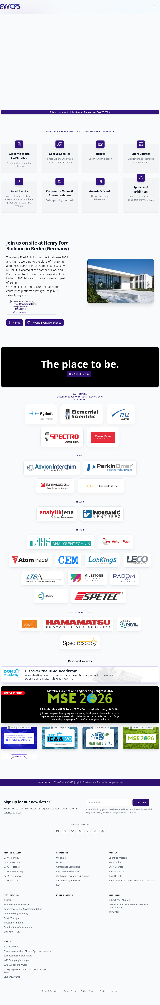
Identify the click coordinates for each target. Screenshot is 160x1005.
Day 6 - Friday (11, 880)
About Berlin (79, 374)
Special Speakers (117, 871)
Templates (114, 911)
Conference (62, 853)
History (60, 862)
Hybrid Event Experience (44, 322)
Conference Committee (68, 866)
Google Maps (19, 312)
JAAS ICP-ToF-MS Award (16, 964)
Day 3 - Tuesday (12, 866)
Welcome (61, 857)
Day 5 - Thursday (12, 875)
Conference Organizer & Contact (73, 875)
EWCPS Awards (11, 946)
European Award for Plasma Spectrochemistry (27, 951)
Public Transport (12, 918)
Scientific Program (118, 857)
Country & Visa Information (18, 927)
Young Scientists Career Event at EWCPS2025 (131, 880)
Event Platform (64, 895)
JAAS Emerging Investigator (18, 960)
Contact (103, 991)
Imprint (115, 991)
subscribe (141, 802)
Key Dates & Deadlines (67, 871)
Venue (14, 322)
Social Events (115, 875)
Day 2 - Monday (12, 862)
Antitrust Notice (88, 991)
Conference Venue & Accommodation (23, 908)
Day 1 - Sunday (11, 857)
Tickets (7, 899)
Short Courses (116, 866)
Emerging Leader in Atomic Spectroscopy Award (25, 971)
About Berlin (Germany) (16, 913)
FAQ (58, 884)
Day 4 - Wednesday (13, 871)
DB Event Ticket (12, 931)
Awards (7, 942)
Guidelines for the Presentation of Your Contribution (129, 906)
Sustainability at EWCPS (68, 880)
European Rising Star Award (18, 955)
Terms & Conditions (50, 991)
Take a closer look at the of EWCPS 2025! (80, 112)
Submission (115, 895)
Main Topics (115, 862)
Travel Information (13, 922)
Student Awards (12, 976)
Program (113, 853)
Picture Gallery (13, 853)
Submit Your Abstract (119, 899)
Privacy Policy (70, 991)
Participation (11, 895)
